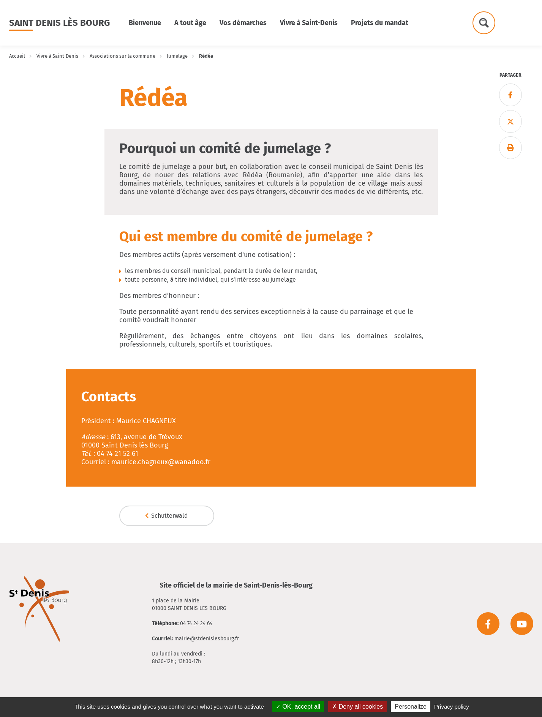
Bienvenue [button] (145, 23)
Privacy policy (451, 706)
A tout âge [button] (190, 23)
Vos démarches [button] (243, 23)
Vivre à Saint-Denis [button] (309, 23)
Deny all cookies (357, 706)
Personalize (411, 706)
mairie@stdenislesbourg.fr (206, 638)
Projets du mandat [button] (379, 23)
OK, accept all (298, 706)
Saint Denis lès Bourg (59, 22)
